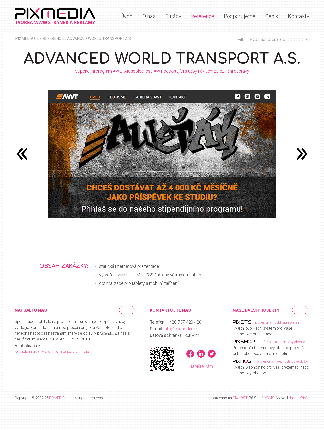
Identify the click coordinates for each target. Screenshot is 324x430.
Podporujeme (239, 16)
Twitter (212, 354)
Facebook (190, 354)
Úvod (126, 16)
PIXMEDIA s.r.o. (61, 398)
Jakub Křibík (298, 398)
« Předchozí (120, 310)
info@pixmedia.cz (180, 328)
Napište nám (201, 366)
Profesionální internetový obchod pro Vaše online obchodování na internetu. (269, 347)
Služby (173, 16)
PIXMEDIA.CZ (27, 38)
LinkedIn (201, 354)
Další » (133, 310)
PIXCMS (267, 398)
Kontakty (298, 16)
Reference (202, 16)
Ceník (271, 16)
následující (22, 153)
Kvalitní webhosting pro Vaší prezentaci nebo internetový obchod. (271, 367)
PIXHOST (240, 398)
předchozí (302, 153)
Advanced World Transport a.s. (99, 38)
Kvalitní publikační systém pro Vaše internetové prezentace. (266, 328)
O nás (149, 16)
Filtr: (242, 39)
